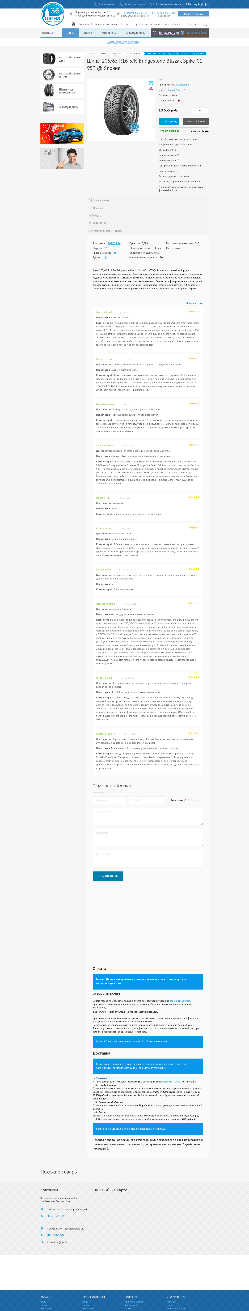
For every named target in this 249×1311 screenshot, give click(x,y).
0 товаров (179, 4)
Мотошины (109, 33)
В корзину (171, 121)
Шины (70, 33)
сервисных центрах (180, 1000)
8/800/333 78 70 (135, 13)
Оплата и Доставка (105, 24)
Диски (88, 33)
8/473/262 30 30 (163, 13)
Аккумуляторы (135, 33)
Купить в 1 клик (196, 121)
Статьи (125, 24)
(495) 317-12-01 (55, 1216)
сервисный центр (172, 1081)
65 (115, 252)
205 (105, 248)
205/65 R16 (114, 243)
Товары (84, 24)
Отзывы (129, 1308)
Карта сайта (131, 1304)
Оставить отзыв (108, 876)
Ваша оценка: (178, 800)
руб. (201, 4)
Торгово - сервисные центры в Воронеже (158, 24)
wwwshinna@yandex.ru (59, 1242)
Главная (92, 53)
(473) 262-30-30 (56, 1235)
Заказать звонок (193, 14)
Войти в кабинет (107, 4)
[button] (200, 800)
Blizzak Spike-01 (134, 53)
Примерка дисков (134, 1301)
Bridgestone (116, 53)
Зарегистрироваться (135, 4)
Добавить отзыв (194, 303)
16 (106, 257)
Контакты (194, 24)
